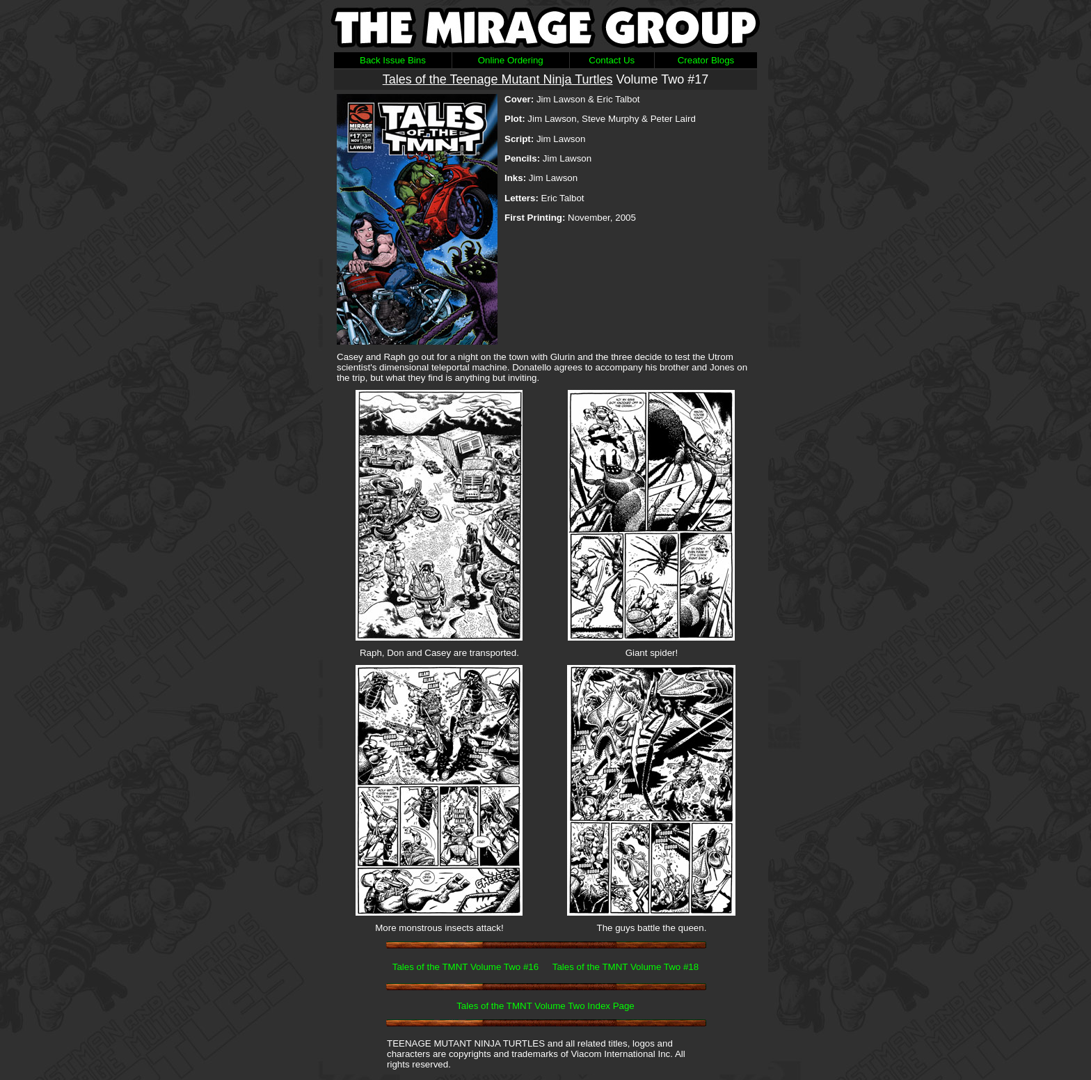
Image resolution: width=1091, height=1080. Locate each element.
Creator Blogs (706, 60)
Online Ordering (510, 60)
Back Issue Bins (393, 60)
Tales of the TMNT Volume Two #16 (465, 967)
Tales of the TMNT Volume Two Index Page (545, 1006)
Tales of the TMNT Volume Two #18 (625, 967)
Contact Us (612, 60)
